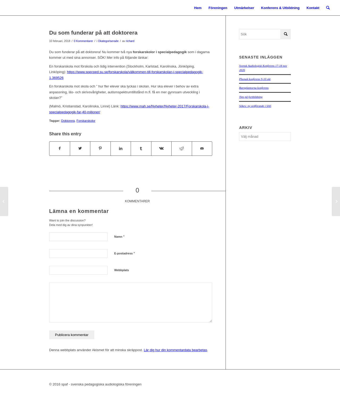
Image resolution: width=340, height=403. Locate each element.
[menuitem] (198, 8)
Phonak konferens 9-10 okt (254, 79)
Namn (119, 236)
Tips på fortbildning (250, 96)
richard (130, 41)
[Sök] (328, 8)
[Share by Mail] (202, 148)
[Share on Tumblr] (141, 148)
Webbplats (121, 270)
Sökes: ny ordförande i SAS (255, 105)
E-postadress (124, 253)
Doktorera (68, 120)
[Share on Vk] (161, 148)
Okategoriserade (108, 41)
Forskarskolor (85, 120)
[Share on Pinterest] (100, 148)
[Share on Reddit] (182, 148)
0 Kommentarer (83, 41)
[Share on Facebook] (59, 148)
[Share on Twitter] (80, 148)
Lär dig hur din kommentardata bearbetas (175, 350)
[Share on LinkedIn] (121, 148)
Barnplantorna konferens (254, 87)
